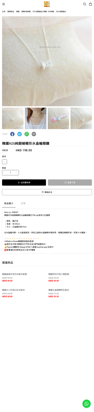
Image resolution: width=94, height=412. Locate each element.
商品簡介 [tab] (8, 203)
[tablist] (47, 204)
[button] (12, 134)
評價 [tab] (23, 203)
